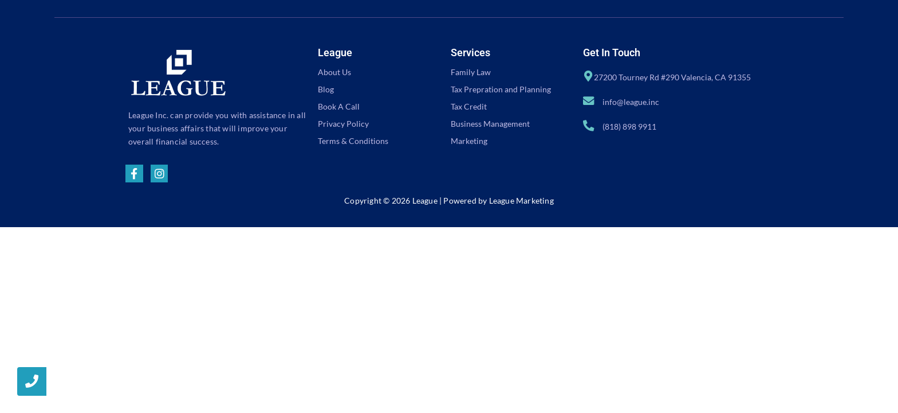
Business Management (490, 123)
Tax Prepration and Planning (501, 89)
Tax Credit (469, 106)
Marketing (469, 141)
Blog (326, 89)
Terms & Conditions (353, 141)
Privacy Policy (343, 123)
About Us (334, 72)
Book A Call (339, 106)
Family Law (471, 72)
